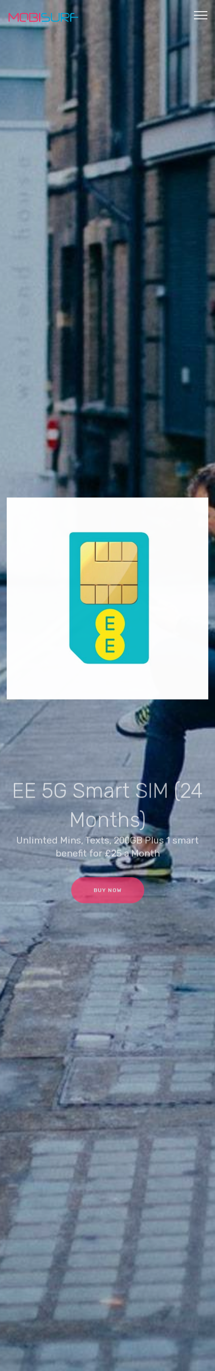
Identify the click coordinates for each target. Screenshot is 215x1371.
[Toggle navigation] (201, 15)
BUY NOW (108, 896)
